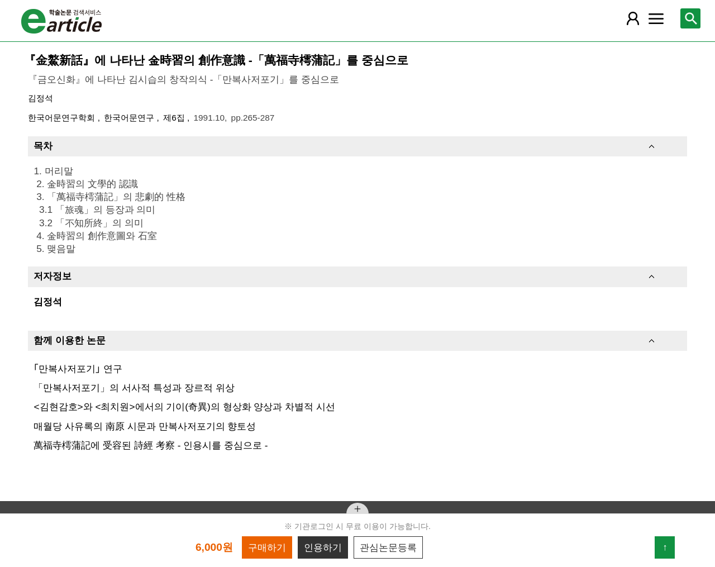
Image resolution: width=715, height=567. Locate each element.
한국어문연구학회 (62, 117)
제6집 (175, 117)
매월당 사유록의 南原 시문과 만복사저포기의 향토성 (145, 426)
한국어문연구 (130, 117)
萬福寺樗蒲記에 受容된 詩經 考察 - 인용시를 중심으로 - (151, 445)
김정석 (40, 98)
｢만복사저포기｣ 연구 (78, 368)
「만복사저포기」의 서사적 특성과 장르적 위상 (134, 387)
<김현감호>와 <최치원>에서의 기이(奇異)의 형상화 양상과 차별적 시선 (184, 406)
